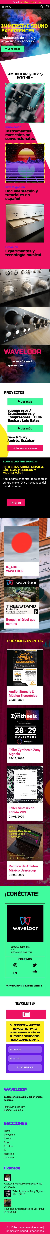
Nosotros (9, 1153)
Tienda (7, 1138)
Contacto (9, 1157)
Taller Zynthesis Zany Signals (28, 1191)
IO (5, 1149)
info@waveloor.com (30, 2)
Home (7, 1130)
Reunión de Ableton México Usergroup (23, 868)
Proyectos (9, 1134)
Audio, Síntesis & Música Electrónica (23, 694)
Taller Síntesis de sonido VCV (21, 810)
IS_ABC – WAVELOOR (14, 569)
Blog (6, 1142)
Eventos (8, 1146)
